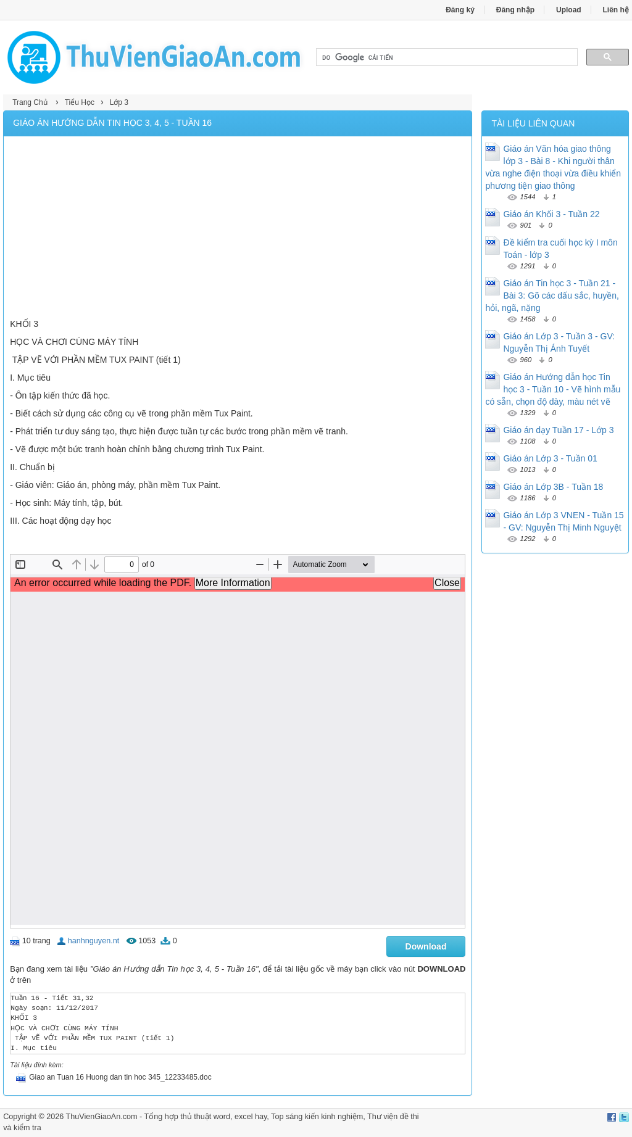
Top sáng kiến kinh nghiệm (317, 1116)
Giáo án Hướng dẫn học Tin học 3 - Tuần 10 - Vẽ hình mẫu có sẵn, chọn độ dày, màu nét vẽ (552, 389)
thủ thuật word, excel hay (223, 1116)
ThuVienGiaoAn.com (102, 1116)
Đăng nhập (515, 10)
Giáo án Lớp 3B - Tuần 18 (553, 487)
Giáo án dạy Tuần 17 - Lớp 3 (558, 430)
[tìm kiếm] (445, 57)
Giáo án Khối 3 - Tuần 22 (551, 214)
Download (426, 946)
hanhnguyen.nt (93, 940)
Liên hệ (616, 10)
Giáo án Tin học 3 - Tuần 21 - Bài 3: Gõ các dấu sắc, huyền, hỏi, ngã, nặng (551, 295)
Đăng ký (460, 10)
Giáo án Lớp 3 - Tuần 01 (550, 458)
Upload (568, 10)
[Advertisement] (237, 229)
